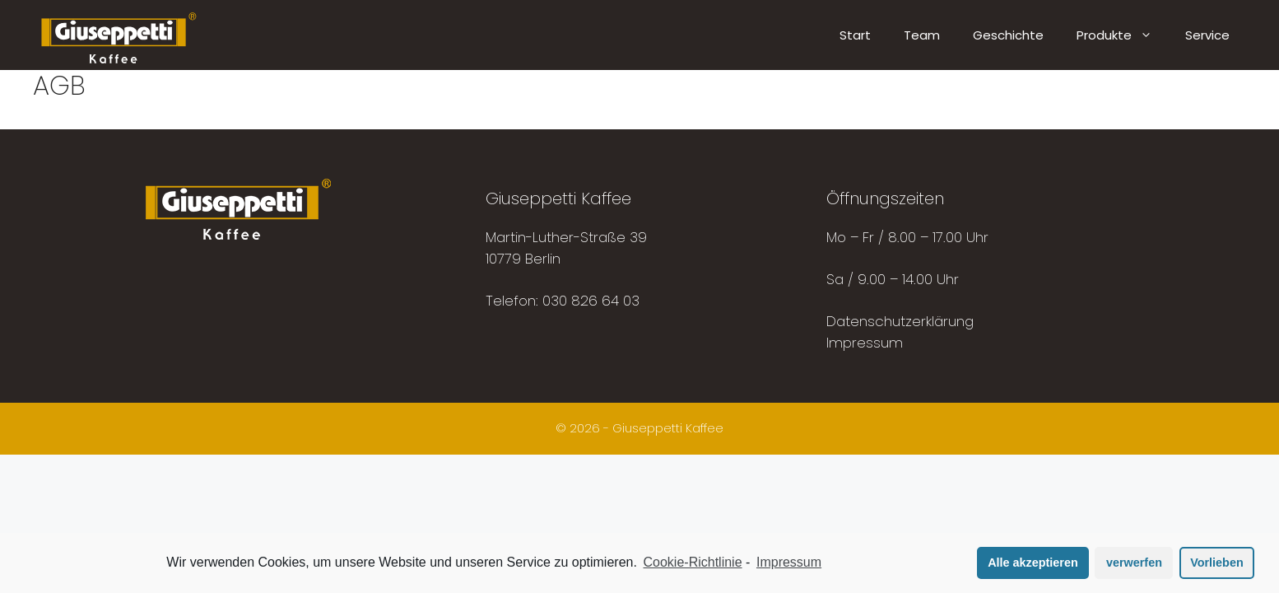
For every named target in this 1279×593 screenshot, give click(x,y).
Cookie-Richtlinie (693, 562)
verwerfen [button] (1134, 562)
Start (855, 35)
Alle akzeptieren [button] (1033, 562)
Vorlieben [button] (1217, 562)
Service (1207, 35)
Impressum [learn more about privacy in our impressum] (788, 562)
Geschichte (1008, 35)
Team (922, 35)
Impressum (864, 343)
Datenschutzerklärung (900, 321)
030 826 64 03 (591, 301)
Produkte (1123, 35)
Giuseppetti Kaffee (667, 428)
